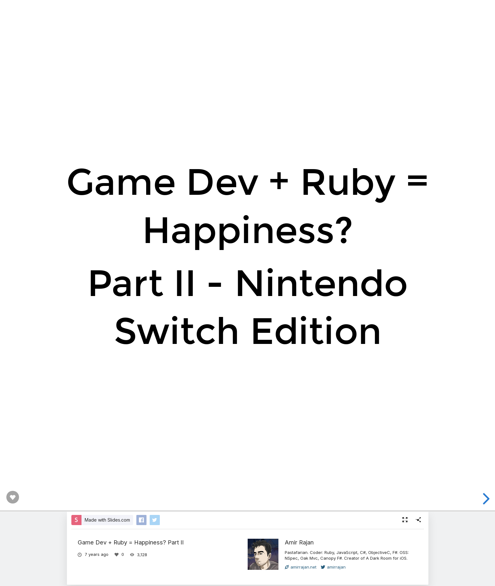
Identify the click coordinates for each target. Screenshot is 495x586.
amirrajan (333, 567)
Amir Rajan (299, 542)
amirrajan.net (300, 567)
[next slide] (485, 498)
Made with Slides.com (107, 520)
